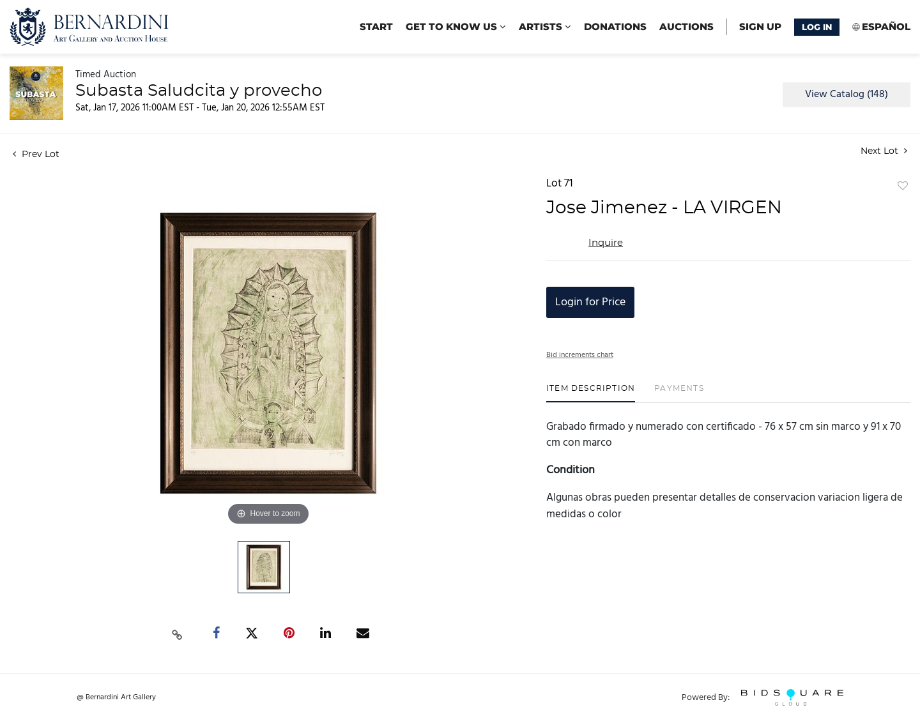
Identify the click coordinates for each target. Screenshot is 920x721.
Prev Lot (36, 154)
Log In (817, 27)
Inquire (605, 243)
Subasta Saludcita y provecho (198, 90)
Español (886, 26)
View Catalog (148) (846, 94)
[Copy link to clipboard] (177, 633)
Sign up (760, 26)
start (376, 26)
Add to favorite (902, 186)
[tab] (590, 393)
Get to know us (456, 26)
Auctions (686, 26)
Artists (545, 26)
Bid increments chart (579, 355)
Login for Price (590, 302)
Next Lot (884, 151)
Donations (615, 26)
